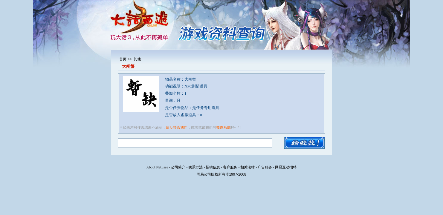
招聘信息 (213, 167)
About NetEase (157, 167)
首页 (122, 59)
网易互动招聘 (286, 167)
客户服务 (230, 167)
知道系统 (223, 127)
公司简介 (178, 167)
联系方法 (195, 167)
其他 (137, 59)
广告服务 (265, 167)
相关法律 (247, 167)
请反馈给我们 (176, 127)
